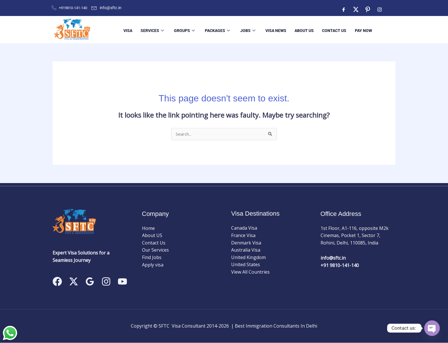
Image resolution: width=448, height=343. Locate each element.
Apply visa (152, 265)
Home (148, 228)
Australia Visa (245, 250)
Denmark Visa (246, 243)
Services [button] (149, 29)
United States (245, 265)
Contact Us (329, 29)
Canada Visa (244, 228)
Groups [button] (181, 29)
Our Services (155, 250)
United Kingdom (248, 257)
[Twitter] (355, 9)
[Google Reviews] (90, 281)
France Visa (243, 235)
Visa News (271, 29)
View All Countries (250, 272)
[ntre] (367, 9)
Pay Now (357, 29)
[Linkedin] (122, 281)
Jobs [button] (243, 29)
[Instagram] (379, 9)
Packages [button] (213, 29)
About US (299, 29)
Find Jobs (151, 257)
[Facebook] (343, 9)
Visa (125, 29)
